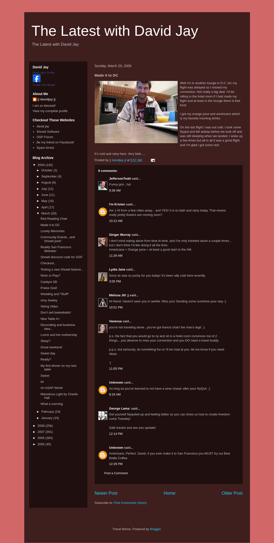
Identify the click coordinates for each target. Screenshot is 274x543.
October (47, 170)
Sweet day (48, 353)
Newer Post (106, 493)
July (44, 189)
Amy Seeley (49, 300)
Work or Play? (50, 275)
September (49, 176)
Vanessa (115, 321)
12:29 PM (116, 464)
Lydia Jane (117, 269)
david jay (43, 126)
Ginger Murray (120, 234)
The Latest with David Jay (115, 31)
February (48, 411)
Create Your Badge (44, 84)
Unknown (116, 382)
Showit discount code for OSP (62, 257)
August (46, 182)
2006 (42, 438)
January (47, 418)
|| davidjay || (47, 99)
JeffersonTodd (120, 178)
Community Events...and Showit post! (58, 239)
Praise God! (49, 288)
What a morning (52, 404)
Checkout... (49, 263)
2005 (42, 444)
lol (42, 382)
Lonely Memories (53, 231)
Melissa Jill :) (119, 295)
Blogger (155, 529)
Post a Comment (116, 473)
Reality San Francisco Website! (56, 249)
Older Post (232, 493)
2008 (42, 426)
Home (169, 493)
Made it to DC (50, 225)
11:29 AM (116, 255)
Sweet (45, 375)
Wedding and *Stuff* (55, 294)
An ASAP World (52, 388)
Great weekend (51, 347)
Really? (46, 359)
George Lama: (119, 408)
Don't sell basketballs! (56, 312)
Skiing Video (49, 306)
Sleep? (45, 341)
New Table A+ (50, 319)
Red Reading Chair (54, 218)
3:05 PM (115, 281)
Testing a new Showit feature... (62, 269)
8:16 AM (115, 394)
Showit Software (48, 131)
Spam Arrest (45, 147)
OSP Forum (45, 137)
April (45, 207)
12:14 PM (116, 434)
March (46, 213)
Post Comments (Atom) (130, 503)
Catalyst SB (49, 282)
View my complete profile (50, 111)
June (45, 195)
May (44, 201)
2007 (42, 432)
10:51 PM (116, 307)
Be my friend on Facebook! (55, 142)
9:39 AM (115, 190)
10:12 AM (116, 221)
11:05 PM (116, 368)
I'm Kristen (117, 204)
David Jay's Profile (44, 72)
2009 (42, 165)
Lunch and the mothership (59, 335)
